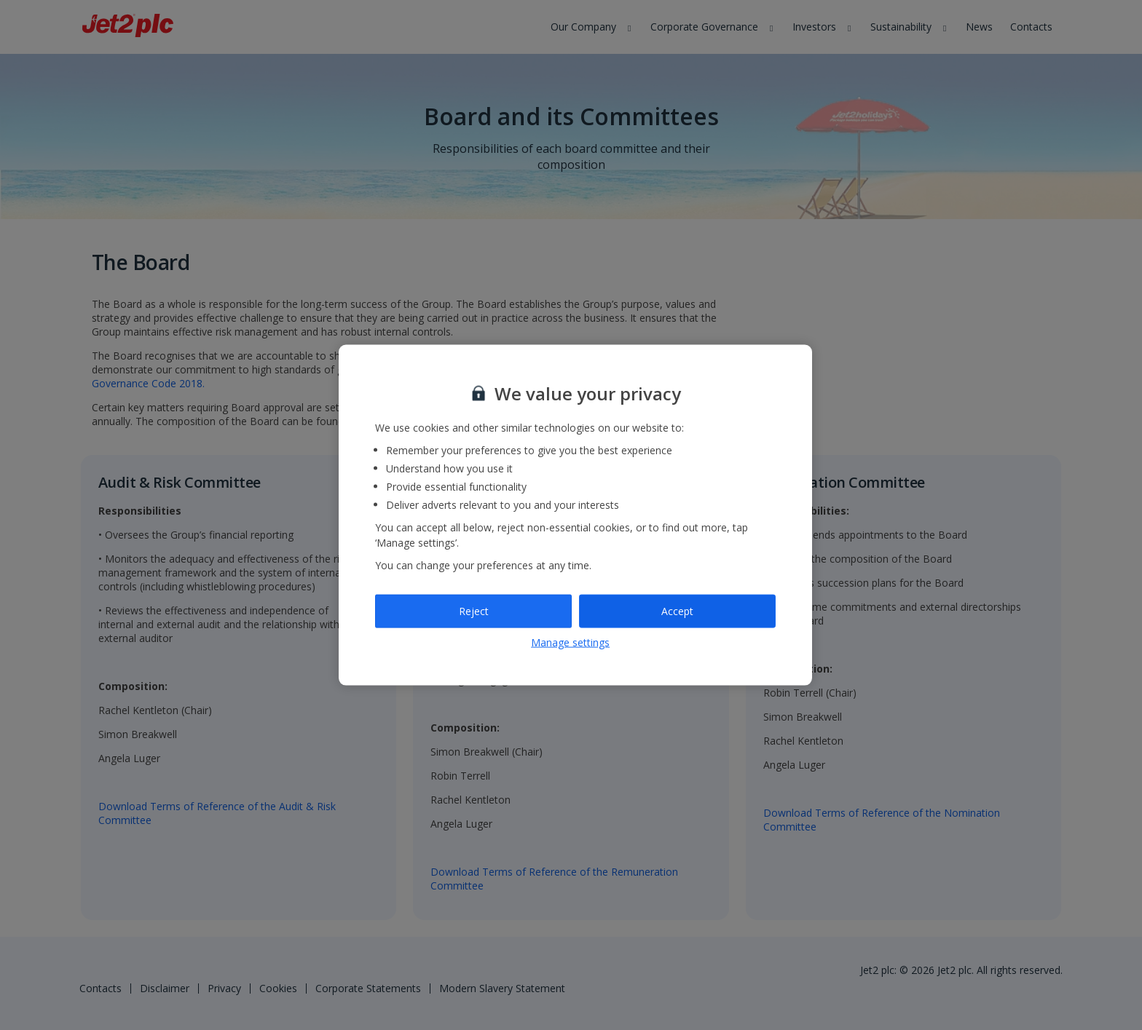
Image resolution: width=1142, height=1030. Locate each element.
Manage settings (570, 642)
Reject (474, 611)
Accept (677, 611)
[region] (575, 515)
